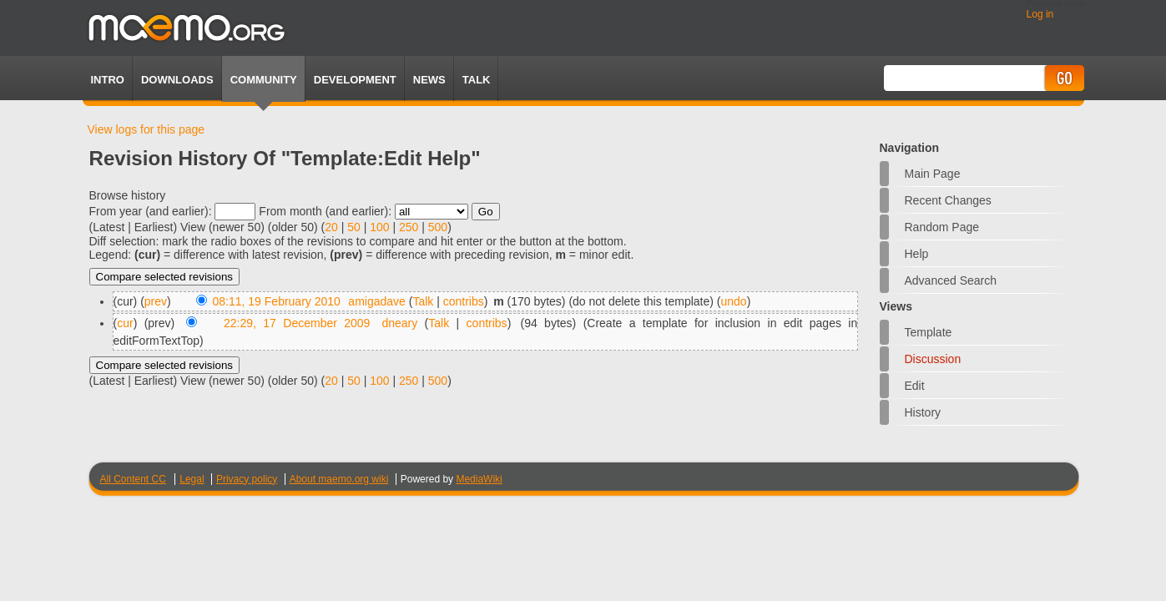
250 (408, 227)
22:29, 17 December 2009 (297, 323)
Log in (1040, 14)
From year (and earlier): (150, 211)
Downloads (177, 79)
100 (379, 227)
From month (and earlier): (325, 211)
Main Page (933, 173)
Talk (422, 301)
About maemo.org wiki (339, 479)
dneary (399, 323)
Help (917, 253)
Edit (915, 385)
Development (355, 79)
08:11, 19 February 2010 (277, 301)
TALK (476, 79)
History (923, 412)
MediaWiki (479, 479)
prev (155, 301)
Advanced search (951, 280)
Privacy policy (246, 479)
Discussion (933, 359)
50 (354, 227)
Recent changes (948, 200)
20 (331, 227)
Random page (942, 227)
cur (125, 323)
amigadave (377, 301)
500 (437, 227)
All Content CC (133, 479)
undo (734, 301)
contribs (463, 301)
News (429, 79)
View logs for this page (146, 129)
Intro (107, 79)
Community (263, 79)
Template (928, 332)
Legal (191, 479)
